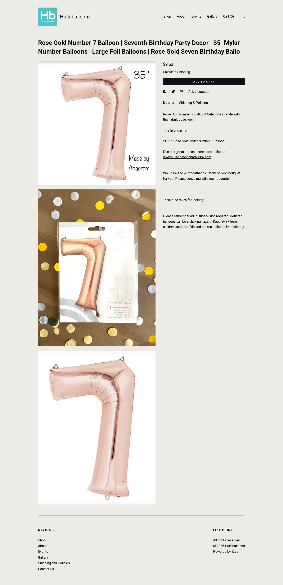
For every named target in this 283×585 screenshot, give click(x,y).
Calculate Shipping (176, 72)
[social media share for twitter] (173, 92)
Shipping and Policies (54, 563)
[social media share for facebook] (165, 92)
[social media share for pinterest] (182, 92)
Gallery (212, 16)
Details (169, 103)
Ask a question (199, 92)
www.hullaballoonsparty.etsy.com (187, 157)
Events (196, 16)
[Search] (243, 17)
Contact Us (46, 569)
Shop (167, 16)
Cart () (228, 16)
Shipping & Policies (193, 103)
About (181, 16)
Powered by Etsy (225, 552)
